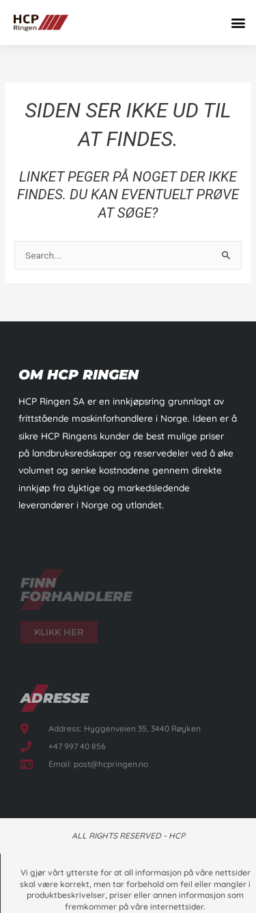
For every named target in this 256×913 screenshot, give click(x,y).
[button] (238, 22)
